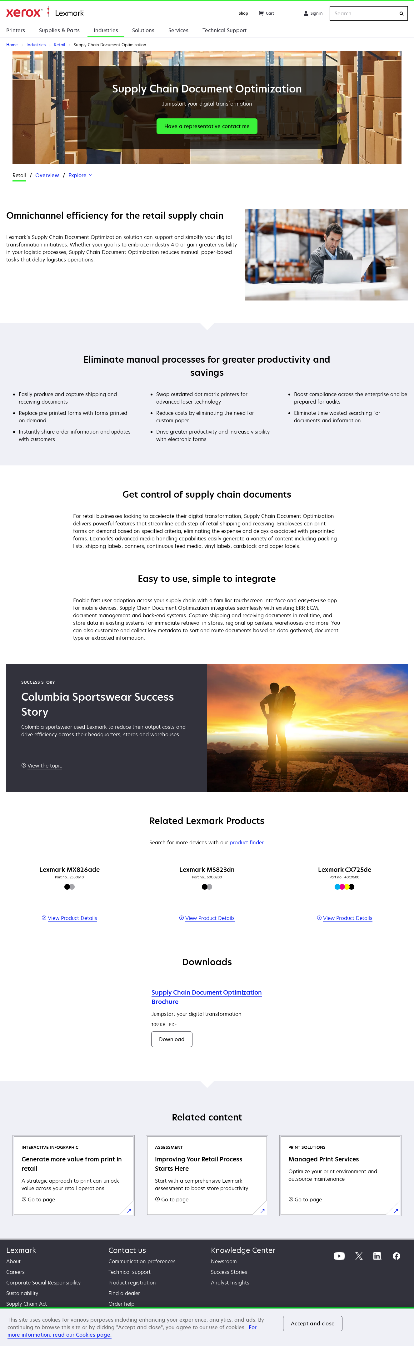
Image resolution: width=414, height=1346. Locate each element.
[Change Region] (288, 13)
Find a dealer (124, 1293)
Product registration (132, 1282)
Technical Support (224, 30)
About (13, 1261)
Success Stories (229, 1272)
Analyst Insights (230, 1282)
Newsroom (224, 1261)
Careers (15, 1272)
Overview (47, 175)
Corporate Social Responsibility (43, 1282)
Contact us (127, 1250)
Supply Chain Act (26, 1303)
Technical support (129, 1272)
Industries (106, 30)
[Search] (401, 14)
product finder (246, 842)
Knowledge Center (243, 1250)
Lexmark (21, 1250)
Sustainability (22, 1293)
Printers (15, 30)
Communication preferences (142, 1261)
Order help (121, 1303)
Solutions (143, 30)
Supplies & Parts (59, 30)
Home (44, 11)
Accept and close (313, 1323)
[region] (207, 1326)
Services (178, 30)
